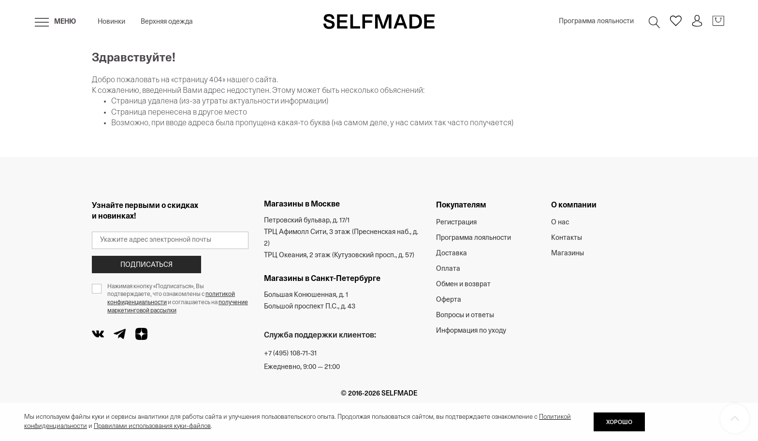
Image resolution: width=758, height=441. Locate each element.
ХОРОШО (619, 423)
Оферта (448, 300)
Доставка (451, 253)
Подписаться (146, 265)
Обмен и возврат (463, 284)
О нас (560, 222)
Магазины (567, 253)
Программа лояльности (596, 21)
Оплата (448, 269)
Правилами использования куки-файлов (152, 426)
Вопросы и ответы (465, 315)
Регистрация (456, 222)
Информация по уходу (471, 331)
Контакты (566, 238)
